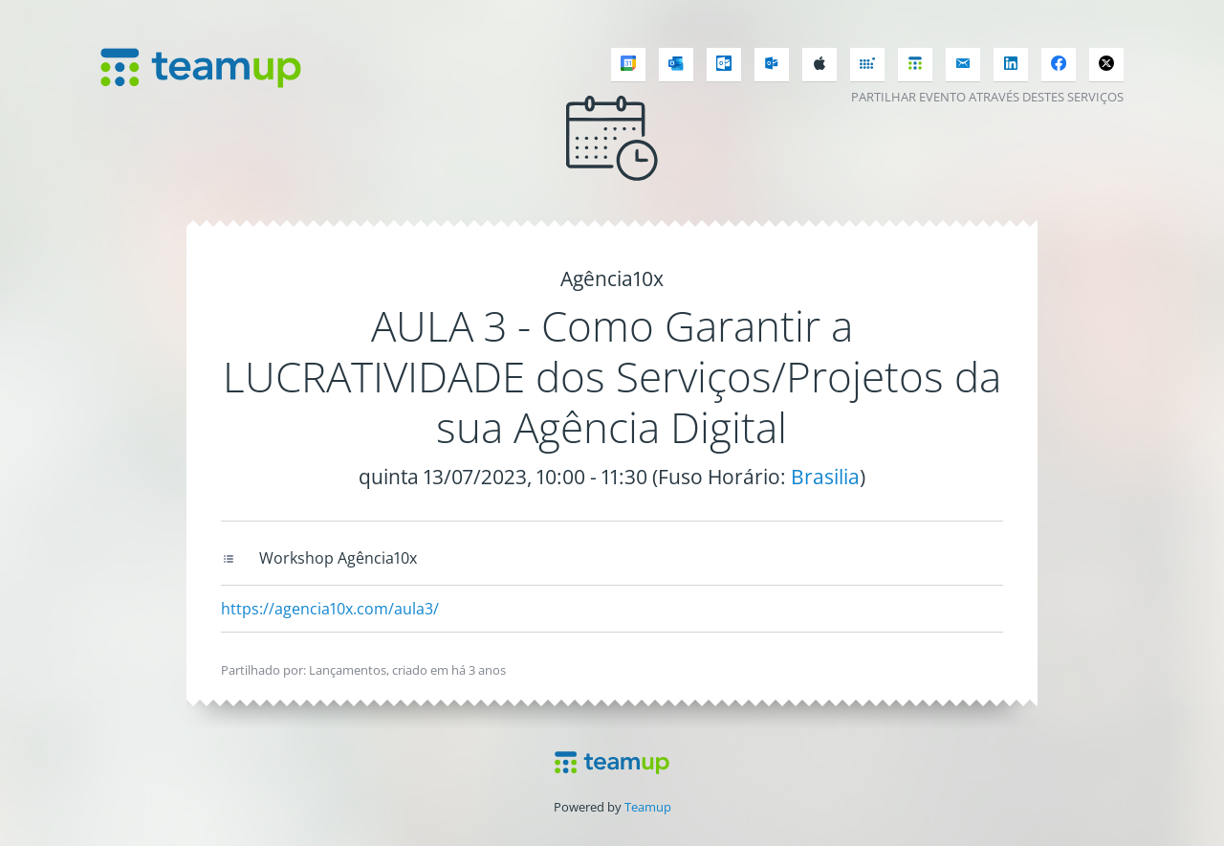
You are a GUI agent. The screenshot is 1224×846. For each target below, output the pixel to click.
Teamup (647, 806)
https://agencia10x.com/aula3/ (330, 608)
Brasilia (825, 476)
